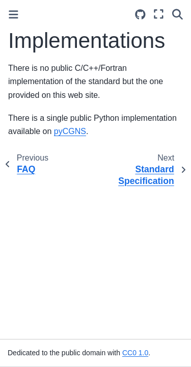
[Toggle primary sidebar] (13, 14)
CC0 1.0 (135, 353)
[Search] (177, 14)
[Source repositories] (140, 14)
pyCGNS (70, 131)
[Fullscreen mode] (158, 14)
